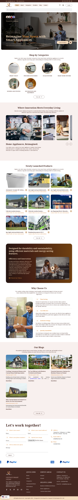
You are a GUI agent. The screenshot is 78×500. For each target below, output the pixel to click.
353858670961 (20, 1)
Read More (9, 380)
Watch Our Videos (15, 278)
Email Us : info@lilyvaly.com (64, 484)
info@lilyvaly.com (10, 1)
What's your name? (14, 430)
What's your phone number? (17, 437)
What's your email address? (39, 430)
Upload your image (36, 437)
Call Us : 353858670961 (62, 481)
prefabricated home (35, 378)
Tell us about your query (16, 444)
